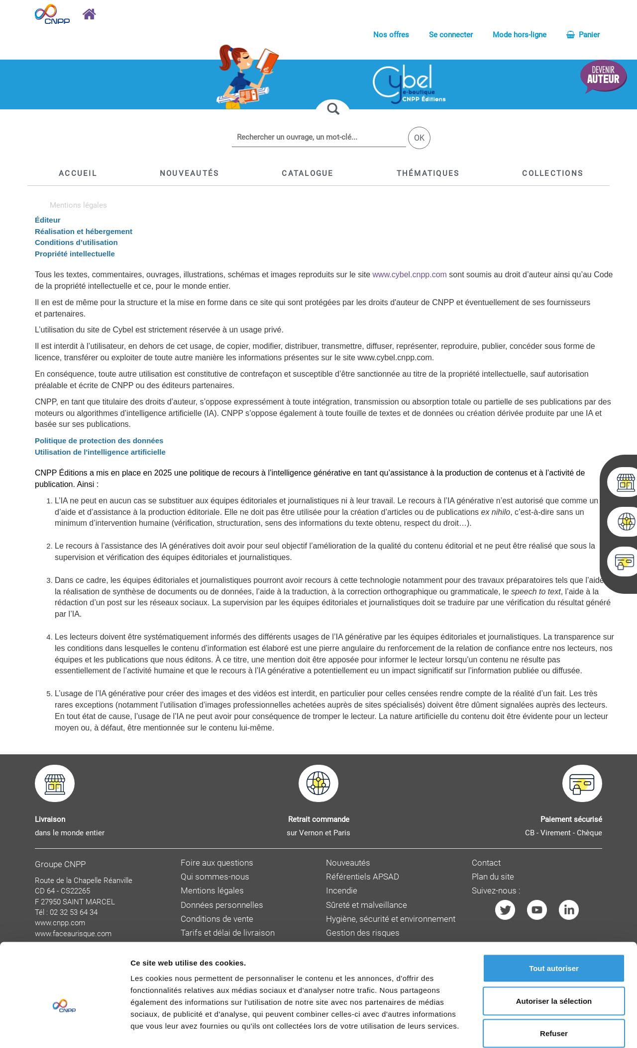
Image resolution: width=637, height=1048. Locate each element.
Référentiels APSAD (362, 877)
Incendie (341, 890)
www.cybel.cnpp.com (410, 274)
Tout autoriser (554, 917)
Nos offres (391, 34)
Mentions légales (212, 890)
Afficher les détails (548, 1028)
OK (419, 138)
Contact (486, 863)
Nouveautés (348, 863)
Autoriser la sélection (554, 950)
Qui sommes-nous (215, 877)
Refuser (554, 982)
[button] (307, 173)
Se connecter (451, 34)
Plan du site (493, 877)
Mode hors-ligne (519, 34)
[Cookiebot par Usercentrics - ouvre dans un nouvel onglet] (64, 1028)
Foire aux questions (217, 863)
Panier (583, 34)
